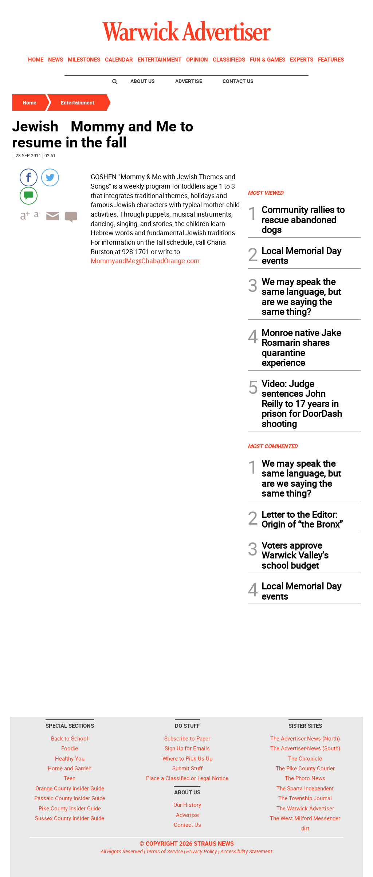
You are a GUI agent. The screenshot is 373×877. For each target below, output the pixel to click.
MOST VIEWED (265, 192)
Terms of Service (164, 851)
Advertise (188, 81)
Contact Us (238, 81)
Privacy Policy (201, 851)
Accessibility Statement (246, 851)
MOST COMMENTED (273, 446)
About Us (142, 81)
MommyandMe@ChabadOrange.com (145, 260)
